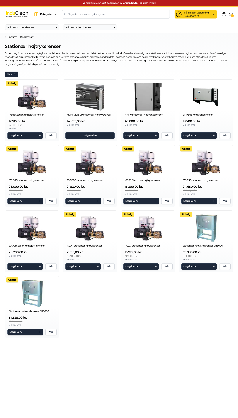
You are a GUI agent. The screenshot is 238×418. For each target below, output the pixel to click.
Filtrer (11, 74)
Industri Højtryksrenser (19, 36)
